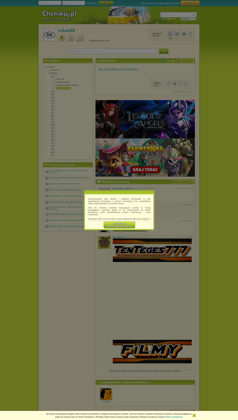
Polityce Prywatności (174, 417)
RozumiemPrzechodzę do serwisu (119, 225)
